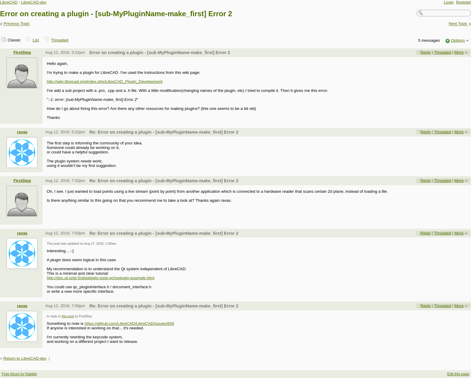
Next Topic (458, 24)
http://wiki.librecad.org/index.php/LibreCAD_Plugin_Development (104, 81)
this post (68, 316)
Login (449, 2)
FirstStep (22, 52)
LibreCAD (8, 2)
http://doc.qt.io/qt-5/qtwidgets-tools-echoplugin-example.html (100, 278)
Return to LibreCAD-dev (24, 358)
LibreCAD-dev (33, 2)
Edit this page (458, 374)
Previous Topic (17, 24)
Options (458, 40)
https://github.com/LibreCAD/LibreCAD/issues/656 (129, 323)
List (36, 40)
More (459, 52)
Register (463, 2)
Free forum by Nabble (19, 374)
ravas (22, 132)
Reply (425, 52)
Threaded (59, 40)
